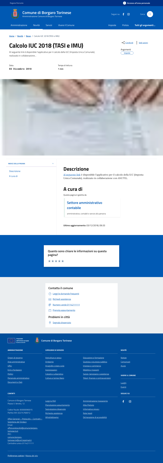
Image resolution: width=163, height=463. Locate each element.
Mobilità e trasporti (91, 369)
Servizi (49, 25)
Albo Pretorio (88, 405)
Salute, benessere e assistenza (96, 373)
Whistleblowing (51, 417)
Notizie (124, 357)
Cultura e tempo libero (54, 378)
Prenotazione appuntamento (57, 405)
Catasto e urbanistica (54, 373)
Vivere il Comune (66, 25)
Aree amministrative (16, 361)
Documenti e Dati (15, 382)
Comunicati (125, 361)
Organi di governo (15, 357)
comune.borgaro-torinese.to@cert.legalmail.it (20, 439)
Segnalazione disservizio (55, 409)
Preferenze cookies (16, 455)
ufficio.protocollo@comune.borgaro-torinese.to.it (23, 429)
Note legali (87, 413)
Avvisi (123, 365)
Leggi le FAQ (50, 400)
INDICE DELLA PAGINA (31, 163)
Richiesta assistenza (54, 413)
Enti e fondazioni (15, 369)
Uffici (10, 365)
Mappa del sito (31, 455)
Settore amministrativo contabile (84, 205)
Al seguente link (71, 174)
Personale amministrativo (18, 378)
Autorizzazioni (51, 369)
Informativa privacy (91, 409)
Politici (10, 373)
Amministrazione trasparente (95, 400)
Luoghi (123, 382)
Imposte (112, 25)
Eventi (123, 386)
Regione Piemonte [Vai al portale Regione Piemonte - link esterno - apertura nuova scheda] (16, 3)
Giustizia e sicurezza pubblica (95, 361)
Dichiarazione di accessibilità (95, 417)
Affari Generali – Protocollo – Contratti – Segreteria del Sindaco (25, 420)
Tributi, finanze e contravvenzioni (97, 378)
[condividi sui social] (127, 43)
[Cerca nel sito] (150, 14)
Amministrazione (19, 25)
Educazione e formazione (93, 357)
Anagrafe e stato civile (54, 365)
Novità (36, 25)
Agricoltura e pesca (53, 357)
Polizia (125, 25)
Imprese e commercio (92, 365)
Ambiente (49, 361)
